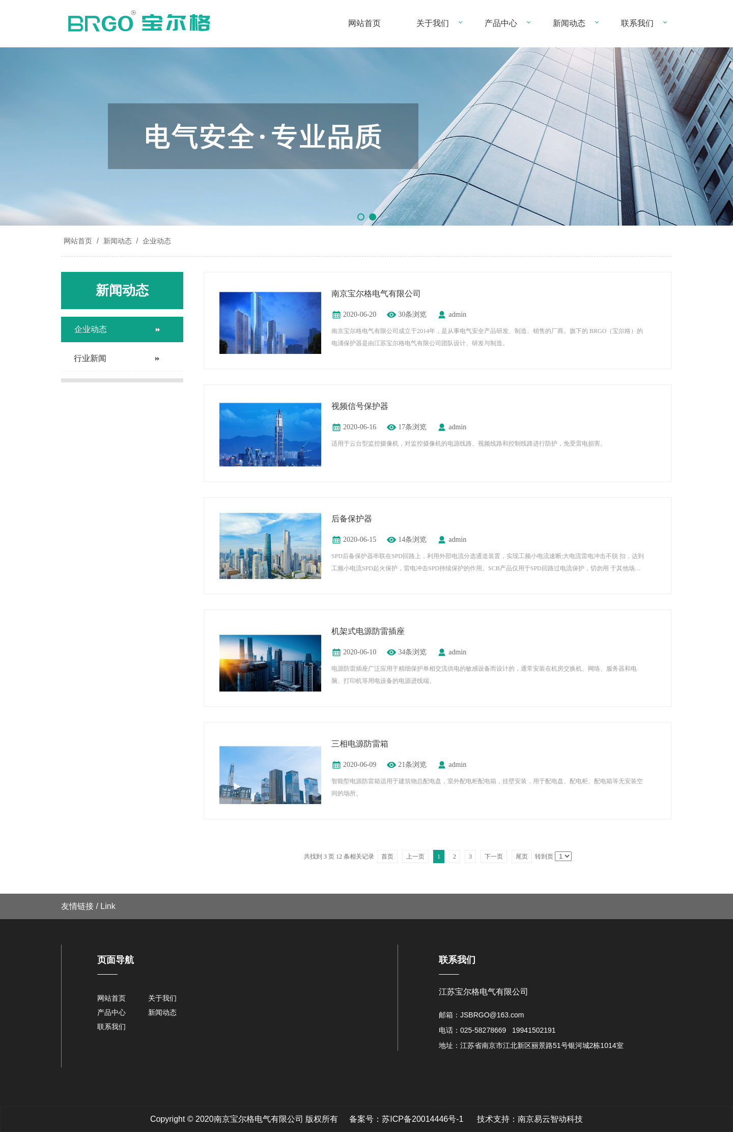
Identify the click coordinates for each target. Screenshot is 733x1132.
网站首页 (364, 23)
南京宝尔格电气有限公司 (376, 293)
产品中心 (501, 23)
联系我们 (637, 23)
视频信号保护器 (359, 406)
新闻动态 (569, 23)
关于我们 (432, 23)
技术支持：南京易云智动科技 (530, 1119)
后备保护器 (351, 518)
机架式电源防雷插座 (368, 631)
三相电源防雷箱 (359, 743)
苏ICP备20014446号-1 (422, 1119)
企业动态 (155, 241)
